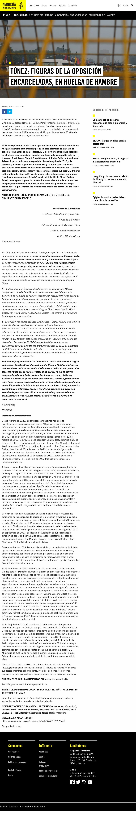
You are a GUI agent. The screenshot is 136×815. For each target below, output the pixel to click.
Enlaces (42, 762)
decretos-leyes (43, 633)
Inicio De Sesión (14, 770)
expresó (42, 571)
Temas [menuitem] (44, 5)
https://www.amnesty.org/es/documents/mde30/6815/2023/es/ (33, 721)
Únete (125, 5)
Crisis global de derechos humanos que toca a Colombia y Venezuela (110, 122)
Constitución (61, 637)
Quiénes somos (14, 756)
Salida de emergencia (48, 770)
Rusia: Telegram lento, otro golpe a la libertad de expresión (110, 160)
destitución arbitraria (64, 612)
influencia (29, 640)
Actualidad (21, 15)
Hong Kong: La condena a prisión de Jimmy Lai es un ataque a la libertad (110, 179)
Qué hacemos (13, 751)
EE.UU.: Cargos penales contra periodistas (109, 142)
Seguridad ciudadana (48, 775)
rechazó (65, 532)
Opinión (42, 756)
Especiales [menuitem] (73, 5)
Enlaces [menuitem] (53, 5)
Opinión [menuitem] (62, 5)
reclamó (50, 624)
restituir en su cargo (57, 656)
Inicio (6, 15)
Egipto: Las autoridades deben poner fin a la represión (109, 199)
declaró (50, 606)
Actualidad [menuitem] (34, 5)
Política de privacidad (17, 762)
